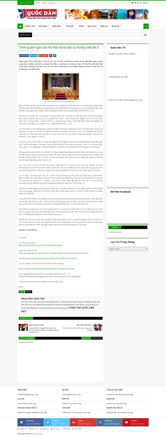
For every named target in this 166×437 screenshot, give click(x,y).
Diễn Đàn (56, 26)
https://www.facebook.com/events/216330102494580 (41, 245)
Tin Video (55, 429)
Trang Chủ (30, 26)
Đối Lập (28, 292)
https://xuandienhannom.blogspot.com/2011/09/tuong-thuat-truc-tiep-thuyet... (50, 276)
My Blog (115, 26)
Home (37, 3)
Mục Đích (92, 26)
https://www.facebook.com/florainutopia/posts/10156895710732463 (46, 268)
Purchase (77, 429)
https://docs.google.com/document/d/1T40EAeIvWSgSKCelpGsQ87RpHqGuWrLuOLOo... (54, 253)
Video (81, 26)
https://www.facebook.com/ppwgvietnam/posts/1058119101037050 (49, 258)
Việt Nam (42, 26)
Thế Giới (69, 26)
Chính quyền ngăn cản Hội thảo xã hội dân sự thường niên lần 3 (59, 47)
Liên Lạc (104, 26)
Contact (51, 3)
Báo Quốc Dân (26, 302)
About (44, 3)
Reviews (66, 429)
